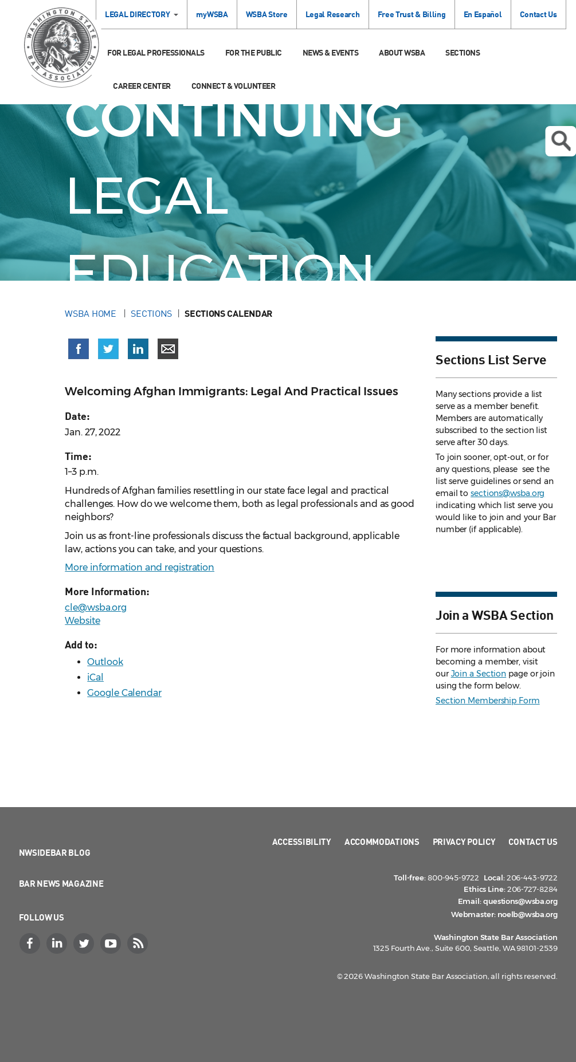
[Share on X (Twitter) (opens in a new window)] (108, 348)
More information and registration (139, 567)
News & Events (331, 52)
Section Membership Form (488, 700)
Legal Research (332, 14)
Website (82, 620)
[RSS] (139, 943)
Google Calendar (124, 692)
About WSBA (402, 52)
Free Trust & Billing (412, 14)
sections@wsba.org (507, 493)
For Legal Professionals (156, 52)
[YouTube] (112, 943)
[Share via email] (168, 348)
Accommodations (382, 841)
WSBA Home (91, 313)
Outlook (105, 661)
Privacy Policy (464, 841)
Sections (462, 52)
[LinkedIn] (58, 943)
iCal (95, 677)
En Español (483, 14)
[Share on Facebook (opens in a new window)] (78, 348)
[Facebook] (31, 943)
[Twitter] (85, 943)
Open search (560, 141)
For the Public (253, 52)
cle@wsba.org (96, 607)
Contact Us (538, 14)
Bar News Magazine (61, 883)
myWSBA (212, 14)
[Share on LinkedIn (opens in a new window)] (138, 348)
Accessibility (301, 841)
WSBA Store (267, 14)
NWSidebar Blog (55, 852)
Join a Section (479, 673)
